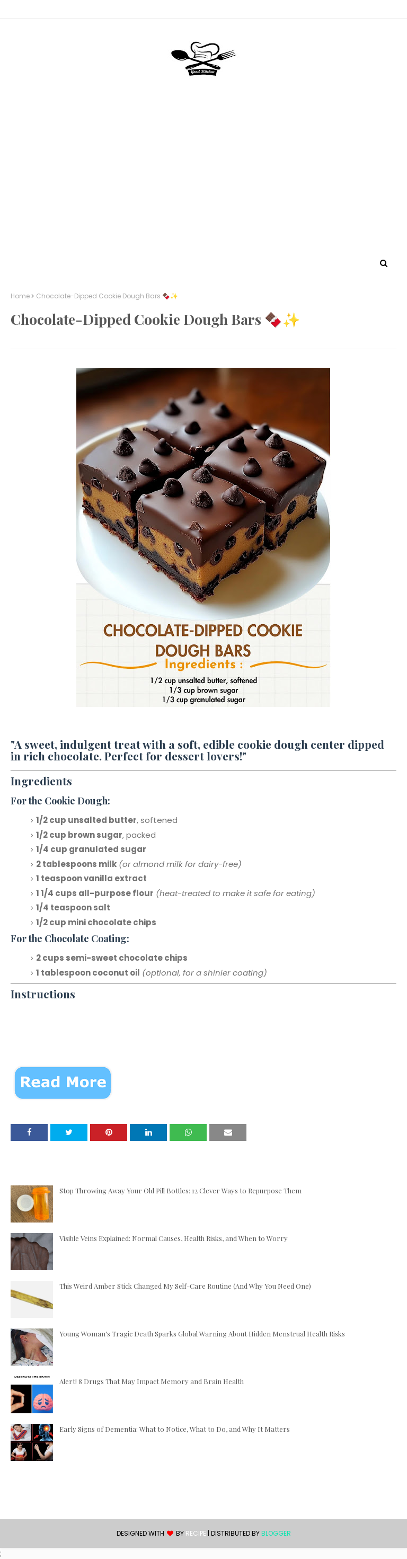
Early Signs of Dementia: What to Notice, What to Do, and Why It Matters (174, 1428)
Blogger (276, 1533)
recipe (195, 1533)
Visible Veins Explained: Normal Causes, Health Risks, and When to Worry (173, 1238)
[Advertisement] (203, 176)
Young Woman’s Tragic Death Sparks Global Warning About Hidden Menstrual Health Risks (202, 1333)
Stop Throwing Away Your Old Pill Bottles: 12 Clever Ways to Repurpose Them (180, 1190)
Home (20, 296)
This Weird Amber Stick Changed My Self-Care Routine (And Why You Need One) (185, 1285)
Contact (27, 10)
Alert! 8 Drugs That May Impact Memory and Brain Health (151, 1381)
